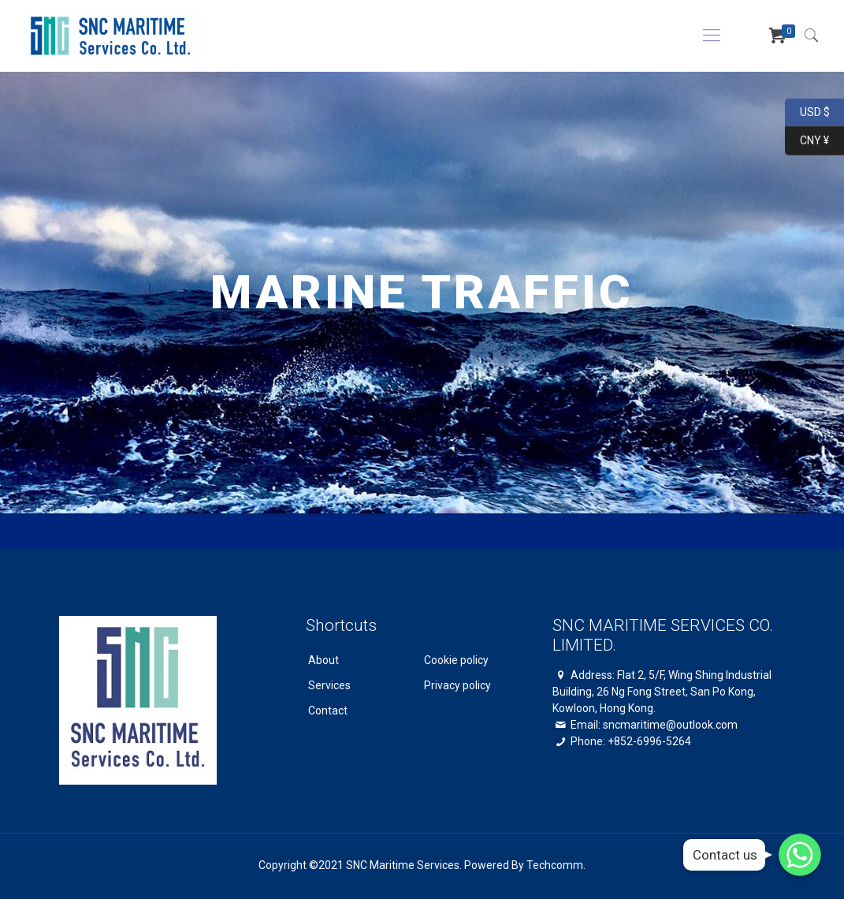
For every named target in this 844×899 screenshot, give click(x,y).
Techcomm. (556, 865)
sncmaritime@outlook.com (670, 724)
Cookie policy (456, 660)
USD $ (807, 113)
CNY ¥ (807, 141)
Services (329, 685)
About (323, 660)
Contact (328, 710)
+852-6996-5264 (649, 741)
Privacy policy (457, 685)
